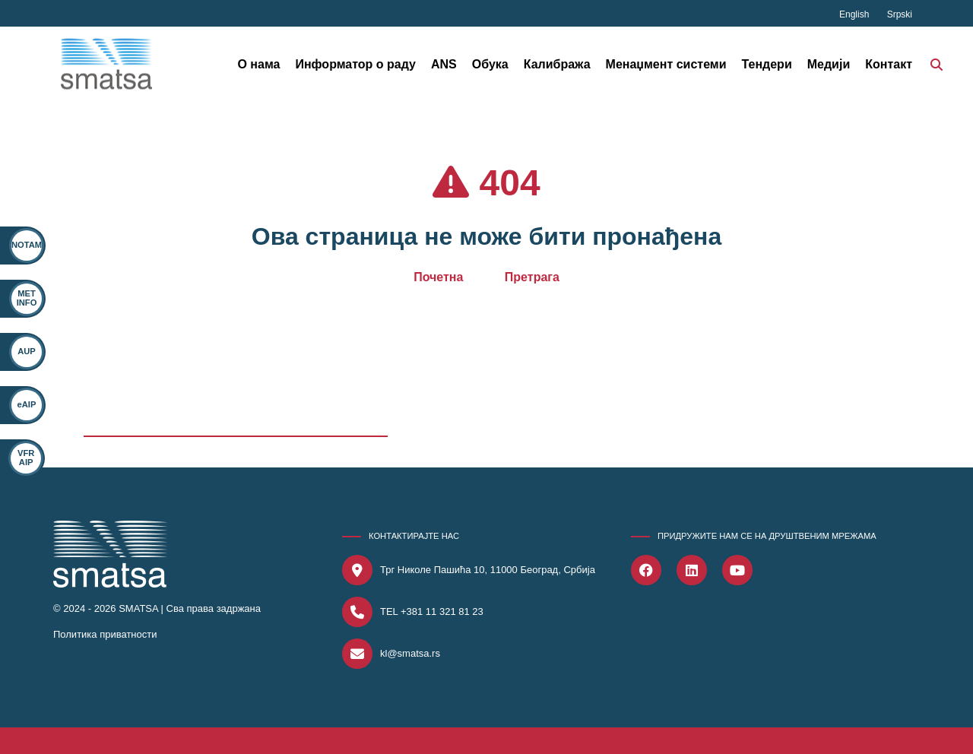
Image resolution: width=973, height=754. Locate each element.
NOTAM (26, 244)
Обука (490, 64)
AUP (26, 351)
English (855, 14)
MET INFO (27, 297)
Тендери (767, 64)
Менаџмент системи (666, 64)
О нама (258, 64)
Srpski (899, 14)
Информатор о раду (355, 64)
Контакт (888, 64)
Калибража (557, 64)
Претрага (532, 277)
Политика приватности (105, 634)
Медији (829, 64)
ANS (444, 64)
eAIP (24, 404)
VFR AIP (18, 457)
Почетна (438, 277)
